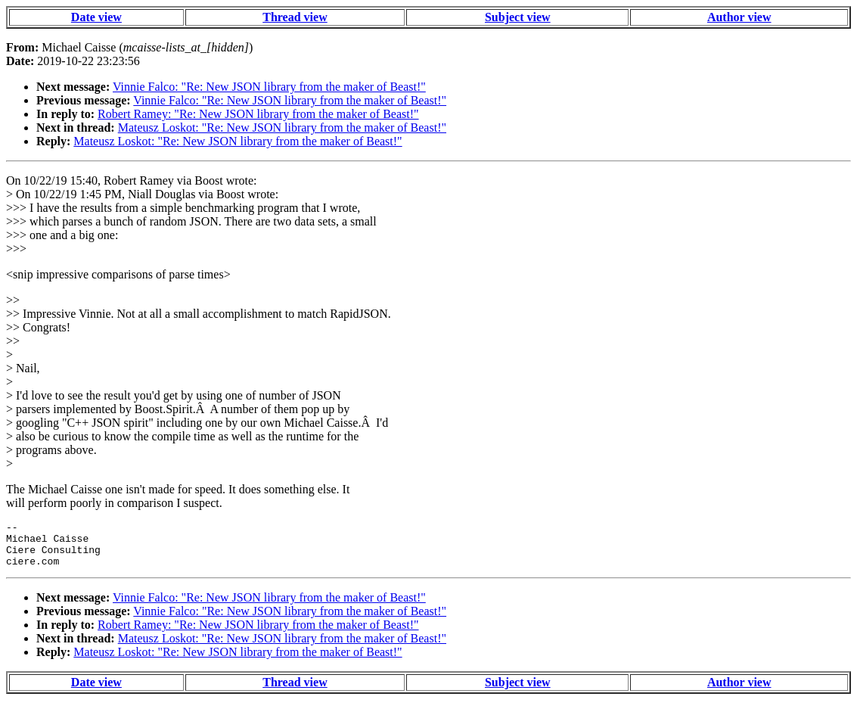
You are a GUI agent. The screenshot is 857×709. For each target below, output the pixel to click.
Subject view (518, 17)
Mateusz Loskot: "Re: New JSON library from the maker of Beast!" (282, 127)
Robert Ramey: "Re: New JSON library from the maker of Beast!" (258, 113)
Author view (739, 17)
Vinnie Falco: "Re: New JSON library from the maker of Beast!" (269, 86)
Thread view (294, 17)
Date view (96, 17)
